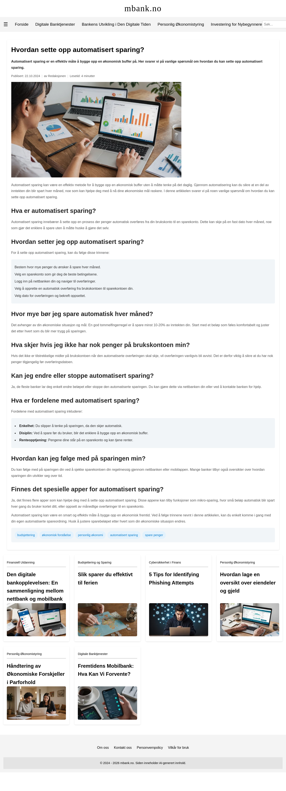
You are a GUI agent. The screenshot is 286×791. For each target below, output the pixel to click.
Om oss (103, 747)
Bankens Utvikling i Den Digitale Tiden (116, 24)
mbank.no (143, 8)
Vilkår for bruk (178, 747)
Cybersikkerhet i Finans (165, 562)
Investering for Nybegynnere (236, 24)
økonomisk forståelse (56, 535)
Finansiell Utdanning (20, 562)
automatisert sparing (124, 535)
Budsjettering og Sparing (94, 562)
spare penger (154, 535)
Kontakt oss (123, 747)
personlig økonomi (90, 535)
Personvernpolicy (150, 747)
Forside (21, 24)
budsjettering (26, 535)
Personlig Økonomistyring (181, 24)
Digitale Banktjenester (55, 24)
